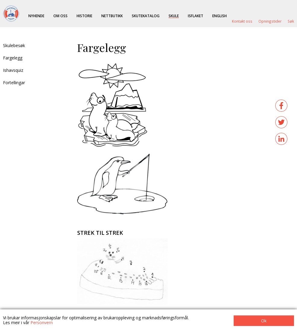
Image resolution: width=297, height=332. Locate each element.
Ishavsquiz (13, 70)
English (219, 15)
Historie (84, 15)
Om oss (60, 15)
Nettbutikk (112, 15)
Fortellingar (14, 82)
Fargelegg (12, 58)
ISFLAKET (195, 15)
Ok (264, 321)
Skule (174, 15)
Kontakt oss (242, 21)
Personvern (41, 322)
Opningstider (270, 21)
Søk (291, 21)
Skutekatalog (146, 15)
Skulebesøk (14, 45)
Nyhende (36, 15)
